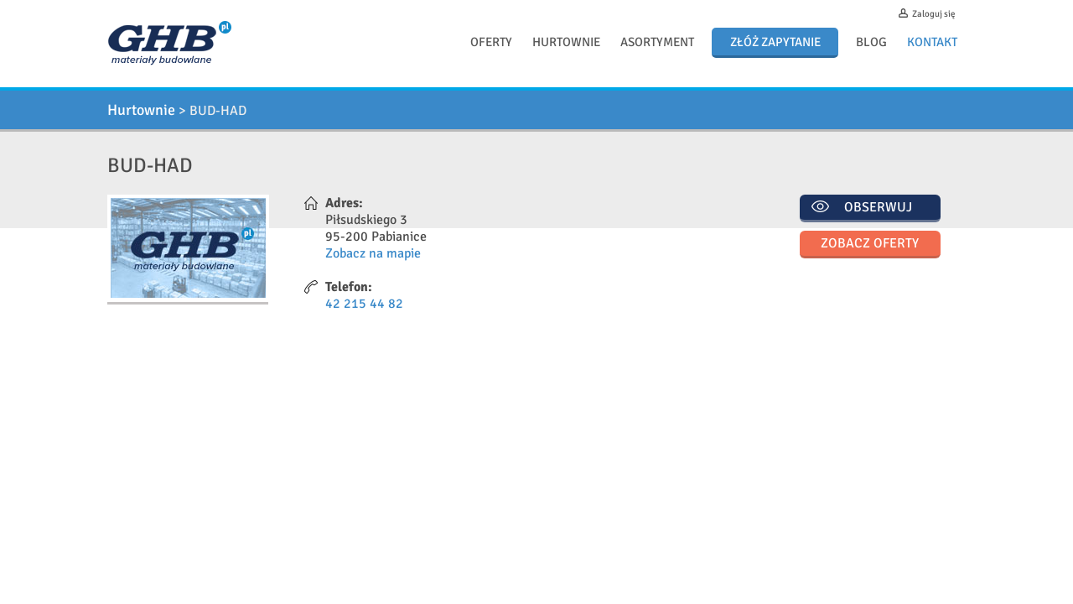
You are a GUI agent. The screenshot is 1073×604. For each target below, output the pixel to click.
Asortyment (657, 41)
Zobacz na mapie (373, 253)
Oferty (491, 41)
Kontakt (932, 41)
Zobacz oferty (870, 243)
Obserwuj (878, 207)
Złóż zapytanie (775, 41)
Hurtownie (566, 41)
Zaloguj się (934, 13)
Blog (871, 41)
